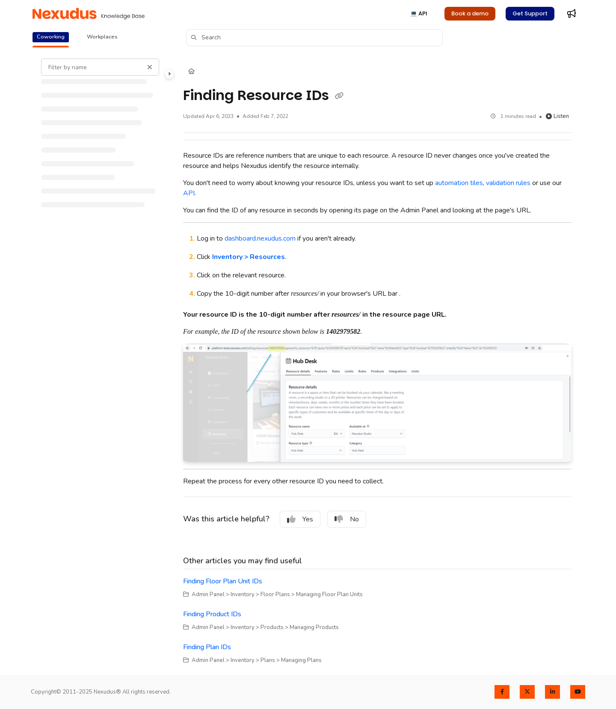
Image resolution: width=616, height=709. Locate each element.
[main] (377, 361)
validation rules (508, 183)
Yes (300, 519)
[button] (314, 37)
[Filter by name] (100, 67)
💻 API (418, 13)
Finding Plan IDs (207, 647)
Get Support (530, 13)
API (189, 193)
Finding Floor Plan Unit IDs (222, 581)
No (347, 519)
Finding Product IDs (212, 614)
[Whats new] (571, 14)
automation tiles (459, 183)
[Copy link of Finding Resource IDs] (339, 96)
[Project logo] (88, 13)
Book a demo (470, 13)
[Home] (191, 72)
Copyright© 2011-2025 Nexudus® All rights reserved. (101, 692)
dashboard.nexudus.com (260, 238)
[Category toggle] (169, 74)
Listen (557, 116)
